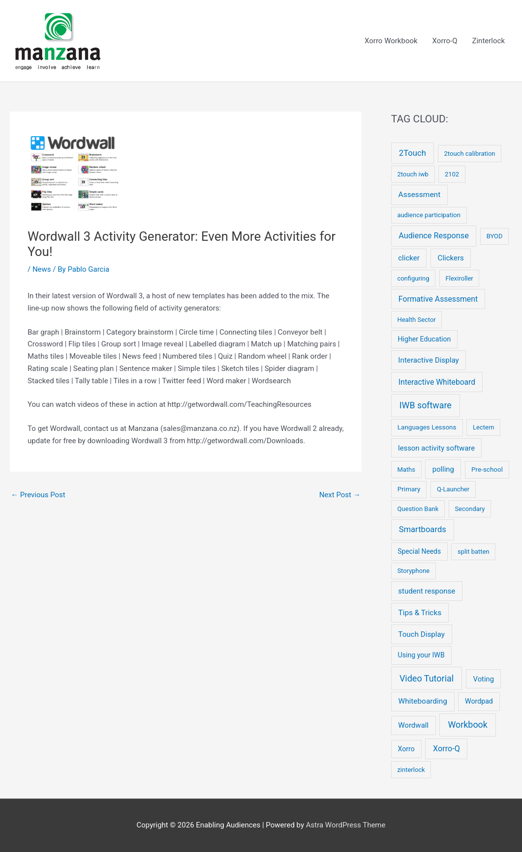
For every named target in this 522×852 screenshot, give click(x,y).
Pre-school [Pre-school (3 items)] (487, 469)
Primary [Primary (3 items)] (409, 489)
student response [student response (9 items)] (426, 591)
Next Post (340, 494)
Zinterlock (488, 40)
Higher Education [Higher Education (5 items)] (424, 339)
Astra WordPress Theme (346, 825)
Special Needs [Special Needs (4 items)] (419, 551)
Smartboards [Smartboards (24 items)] (422, 529)
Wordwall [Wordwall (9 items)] (413, 725)
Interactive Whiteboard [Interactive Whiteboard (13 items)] (437, 382)
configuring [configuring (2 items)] (413, 278)
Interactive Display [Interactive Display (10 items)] (428, 360)
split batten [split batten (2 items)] (474, 551)
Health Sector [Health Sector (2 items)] (416, 319)
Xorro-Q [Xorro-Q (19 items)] (446, 748)
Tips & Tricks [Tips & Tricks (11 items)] (420, 612)
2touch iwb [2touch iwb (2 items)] (412, 174)
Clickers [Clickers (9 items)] (451, 258)
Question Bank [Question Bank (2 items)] (417, 508)
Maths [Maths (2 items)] (406, 469)
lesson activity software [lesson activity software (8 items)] (436, 448)
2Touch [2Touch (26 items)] (412, 153)
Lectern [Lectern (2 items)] (483, 427)
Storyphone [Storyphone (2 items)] (413, 570)
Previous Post (38, 494)
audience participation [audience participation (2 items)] (429, 215)
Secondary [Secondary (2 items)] (470, 508)
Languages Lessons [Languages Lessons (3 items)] (427, 427)
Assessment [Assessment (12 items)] (420, 194)
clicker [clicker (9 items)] (409, 258)
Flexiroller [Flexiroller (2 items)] (459, 278)
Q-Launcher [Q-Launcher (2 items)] (453, 489)
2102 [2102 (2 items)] (452, 174)
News (41, 269)
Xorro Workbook (391, 40)
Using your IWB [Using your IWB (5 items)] (421, 655)
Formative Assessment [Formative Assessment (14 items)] (438, 299)
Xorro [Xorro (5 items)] (406, 749)
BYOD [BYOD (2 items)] (495, 236)
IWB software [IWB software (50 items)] (425, 405)
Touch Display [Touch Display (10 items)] (421, 634)
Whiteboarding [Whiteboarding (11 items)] (423, 701)
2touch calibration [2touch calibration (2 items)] (469, 153)
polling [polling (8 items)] (443, 469)
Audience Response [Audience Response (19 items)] (433, 235)
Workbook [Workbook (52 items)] (467, 724)
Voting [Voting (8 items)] (483, 679)
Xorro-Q (445, 40)
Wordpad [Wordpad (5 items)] (479, 701)
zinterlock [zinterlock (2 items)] (411, 769)
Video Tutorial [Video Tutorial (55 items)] (426, 678)
